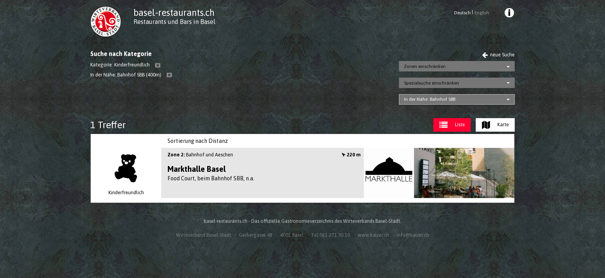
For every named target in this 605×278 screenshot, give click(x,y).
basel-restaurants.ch (174, 12)
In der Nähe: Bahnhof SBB (429, 99)
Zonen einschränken (425, 66)
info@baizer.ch (413, 235)
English (482, 12)
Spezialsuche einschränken (431, 83)
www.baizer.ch (373, 235)
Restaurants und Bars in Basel (174, 21)
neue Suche (498, 55)
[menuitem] (509, 14)
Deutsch (462, 12)
